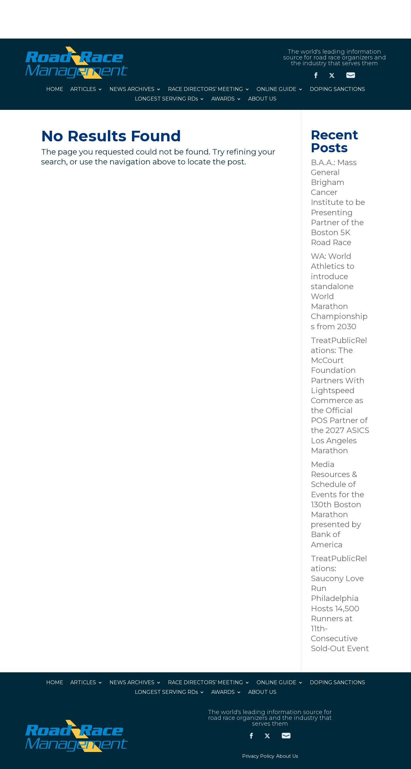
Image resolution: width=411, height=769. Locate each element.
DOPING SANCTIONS (337, 89)
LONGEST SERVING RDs (166, 99)
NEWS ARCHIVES (131, 89)
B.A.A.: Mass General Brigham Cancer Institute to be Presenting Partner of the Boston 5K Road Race (338, 202)
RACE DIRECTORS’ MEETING (205, 89)
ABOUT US (262, 99)
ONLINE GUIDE (276, 89)
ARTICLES (83, 89)
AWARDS (223, 99)
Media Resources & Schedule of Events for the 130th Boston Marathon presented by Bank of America (337, 504)
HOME (54, 89)
